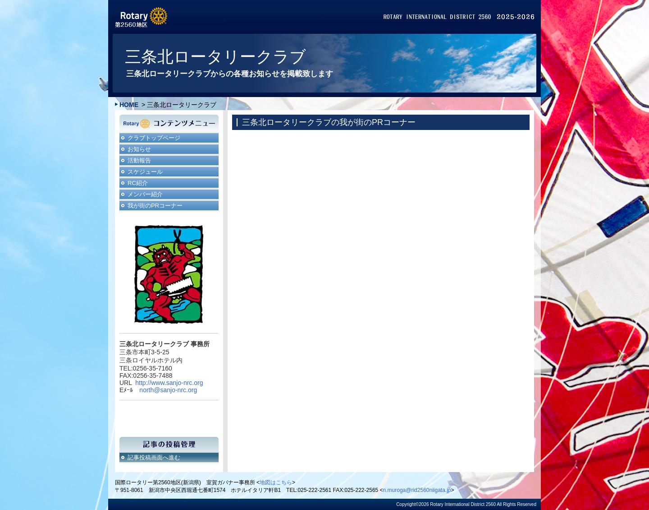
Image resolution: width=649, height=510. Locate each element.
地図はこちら (276, 482)
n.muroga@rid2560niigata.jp (417, 490)
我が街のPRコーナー (155, 205)
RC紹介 (138, 183)
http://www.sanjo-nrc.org (169, 382)
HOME (128, 105)
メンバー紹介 (145, 194)
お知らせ (139, 149)
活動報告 (139, 160)
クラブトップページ (154, 137)
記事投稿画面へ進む (154, 457)
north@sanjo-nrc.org (168, 390)
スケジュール (145, 171)
